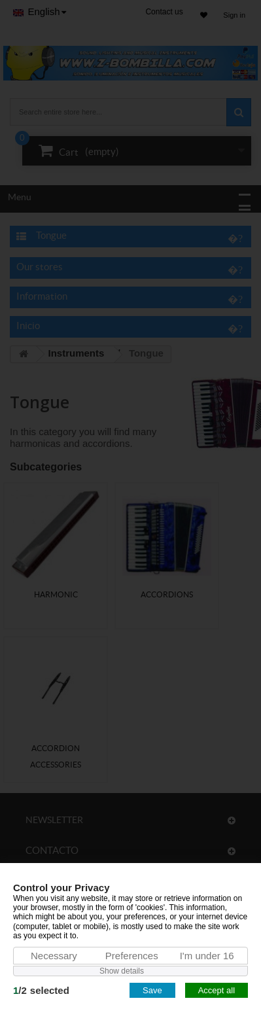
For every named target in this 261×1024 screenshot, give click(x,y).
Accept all (216, 990)
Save (152, 990)
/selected (41, 990)
